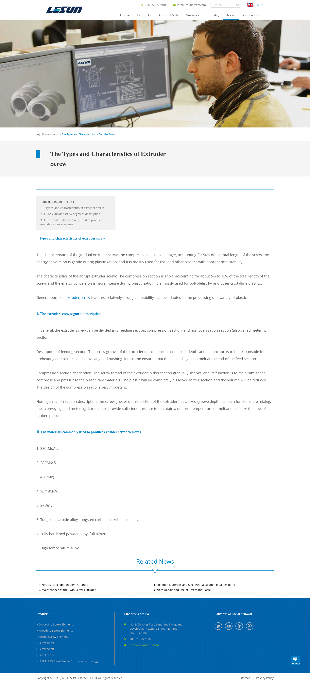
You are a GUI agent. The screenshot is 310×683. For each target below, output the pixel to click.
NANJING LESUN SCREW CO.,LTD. (76, 678)
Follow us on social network (233, 614)
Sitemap (245, 678)
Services (192, 15)
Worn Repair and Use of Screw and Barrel (184, 590)
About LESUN (168, 15)
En (257, 5)
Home (125, 15)
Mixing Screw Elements (54, 637)
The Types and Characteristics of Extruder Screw (88, 134)
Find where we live (136, 614)
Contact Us (251, 15)
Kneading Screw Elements (56, 630)
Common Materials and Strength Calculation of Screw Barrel (196, 585)
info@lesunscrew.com (189, 5)
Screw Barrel (47, 643)
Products (144, 15)
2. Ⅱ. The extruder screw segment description (70, 214)
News (231, 15)
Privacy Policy (265, 678)
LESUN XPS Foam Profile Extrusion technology (68, 661)
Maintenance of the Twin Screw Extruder (69, 590)
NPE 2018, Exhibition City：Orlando (65, 585)
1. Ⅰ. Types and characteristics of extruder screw (72, 208)
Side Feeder (46, 655)
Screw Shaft (46, 649)
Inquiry (295, 660)
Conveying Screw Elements (56, 624)
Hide (69, 202)
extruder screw (77, 297)
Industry (213, 15)
